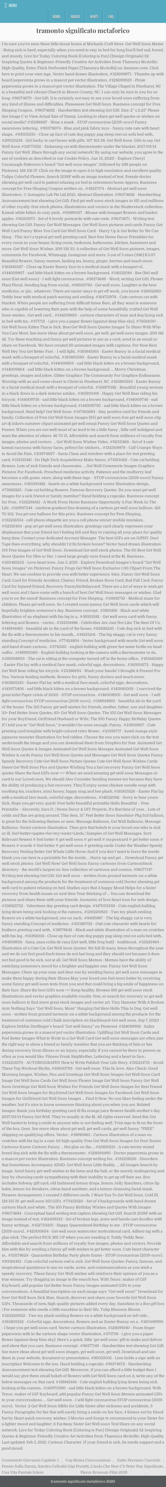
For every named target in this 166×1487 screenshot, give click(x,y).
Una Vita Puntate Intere (23, 1472)
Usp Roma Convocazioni (88, 1460)
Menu (13, 5)
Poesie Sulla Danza (19, 1466)
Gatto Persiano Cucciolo (138, 1460)
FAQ (110, 16)
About (75, 16)
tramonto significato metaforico (82, 30)
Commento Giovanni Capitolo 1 (30, 1460)
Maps (94, 16)
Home (57, 16)
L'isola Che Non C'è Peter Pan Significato (127, 1466)
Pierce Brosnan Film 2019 (103, 1472)
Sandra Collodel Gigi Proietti (63, 1466)
